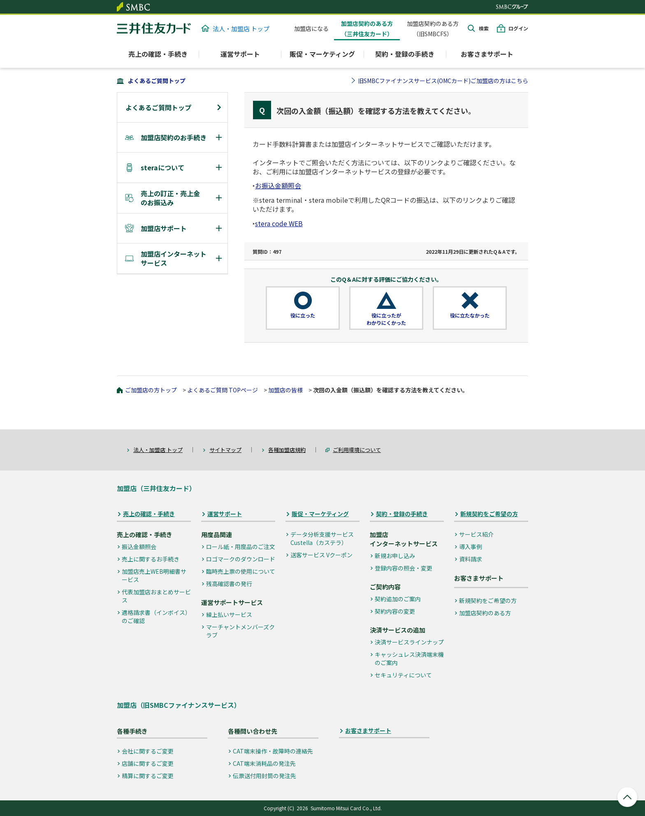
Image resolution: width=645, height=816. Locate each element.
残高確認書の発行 (229, 584)
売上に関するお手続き (150, 559)
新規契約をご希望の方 (489, 514)
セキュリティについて (403, 675)
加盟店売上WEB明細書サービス (154, 575)
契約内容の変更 (395, 611)
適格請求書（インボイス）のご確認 (156, 616)
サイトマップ (225, 449)
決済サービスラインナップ (409, 642)
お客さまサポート (487, 54)
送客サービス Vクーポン (321, 555)
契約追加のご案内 (398, 599)
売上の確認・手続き (149, 514)
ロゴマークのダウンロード (240, 559)
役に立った (302, 315)
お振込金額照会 (278, 185)
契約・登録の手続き (402, 514)
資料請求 (470, 559)
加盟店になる (311, 28)
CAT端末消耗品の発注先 (264, 763)
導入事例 (470, 546)
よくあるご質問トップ (157, 80)
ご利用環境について (357, 449)
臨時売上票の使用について (240, 571)
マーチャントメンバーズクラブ (240, 631)
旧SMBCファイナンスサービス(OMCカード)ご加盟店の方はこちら (443, 80)
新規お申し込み (395, 556)
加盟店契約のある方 (485, 613)
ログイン (518, 28)
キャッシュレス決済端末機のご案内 (409, 658)
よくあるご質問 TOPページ (222, 390)
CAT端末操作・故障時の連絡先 (273, 751)
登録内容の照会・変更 (403, 568)
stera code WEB (279, 223)
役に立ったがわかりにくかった (386, 319)
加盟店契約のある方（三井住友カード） (367, 28)
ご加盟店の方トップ (151, 390)
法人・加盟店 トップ (235, 28)
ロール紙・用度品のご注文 (240, 546)
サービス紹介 (476, 534)
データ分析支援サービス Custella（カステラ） (322, 538)
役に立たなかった (470, 315)
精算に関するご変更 (148, 776)
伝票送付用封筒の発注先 (264, 776)
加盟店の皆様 (285, 390)
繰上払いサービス (229, 614)
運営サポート (224, 514)
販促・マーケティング (320, 514)
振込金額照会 (139, 546)
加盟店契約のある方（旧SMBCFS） (433, 28)
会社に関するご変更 (148, 751)
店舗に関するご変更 (148, 763)
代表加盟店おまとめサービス (156, 596)
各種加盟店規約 (287, 449)
